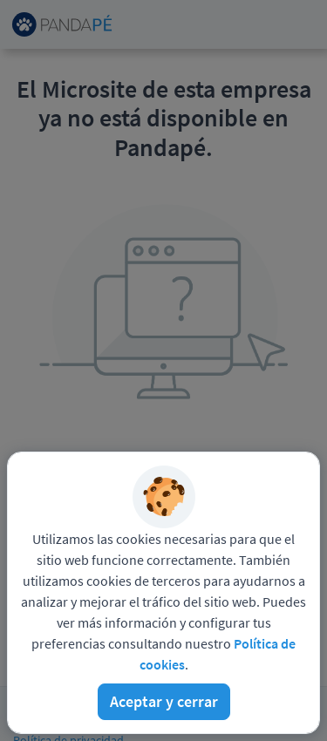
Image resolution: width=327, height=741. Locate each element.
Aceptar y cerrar (164, 701)
